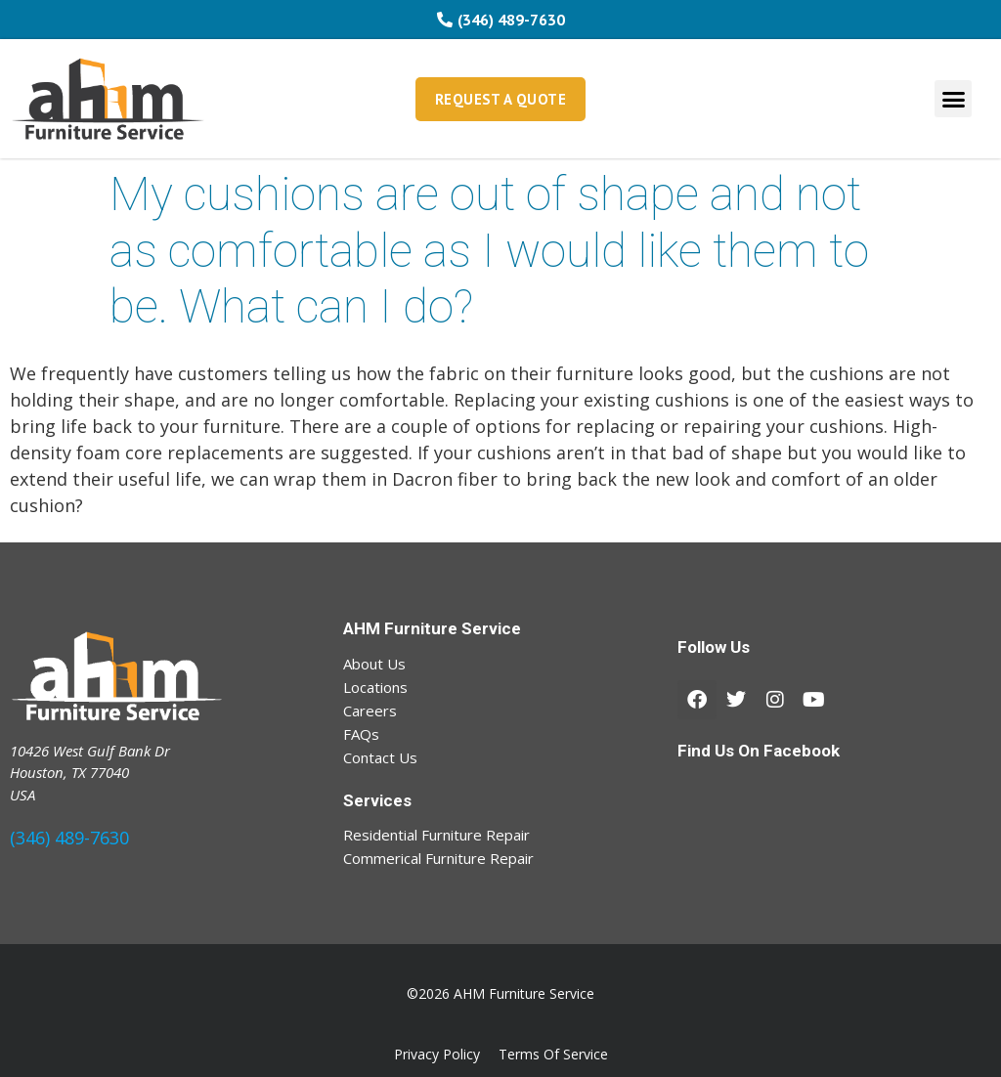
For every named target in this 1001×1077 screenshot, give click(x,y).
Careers (370, 710)
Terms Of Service (553, 1054)
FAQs (361, 734)
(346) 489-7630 (69, 837)
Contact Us (380, 757)
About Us (374, 663)
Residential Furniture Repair (436, 834)
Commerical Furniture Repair (438, 858)
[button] (953, 98)
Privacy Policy (437, 1054)
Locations (375, 687)
